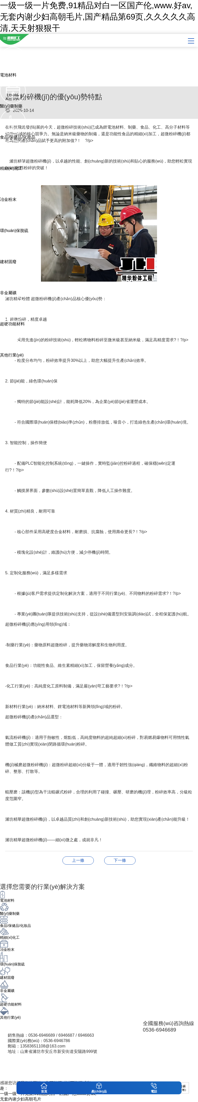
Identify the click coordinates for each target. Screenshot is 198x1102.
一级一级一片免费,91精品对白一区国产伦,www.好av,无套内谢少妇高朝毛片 (48, 1096)
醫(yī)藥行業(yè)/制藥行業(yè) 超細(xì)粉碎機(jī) (78, 860)
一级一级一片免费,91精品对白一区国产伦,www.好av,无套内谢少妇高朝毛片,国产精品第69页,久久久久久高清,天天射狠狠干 (97, 17)
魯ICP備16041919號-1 (112, 1073)
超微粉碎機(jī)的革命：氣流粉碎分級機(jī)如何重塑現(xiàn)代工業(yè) (120, 860)
